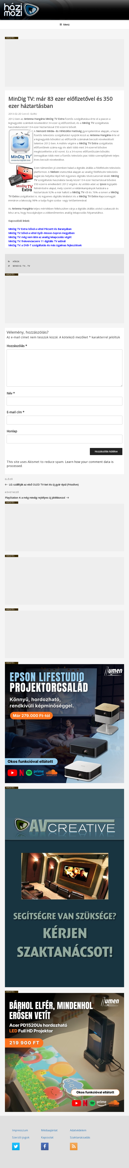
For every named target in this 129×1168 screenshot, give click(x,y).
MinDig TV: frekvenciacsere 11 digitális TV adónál (37, 241)
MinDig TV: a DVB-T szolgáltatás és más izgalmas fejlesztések (45, 245)
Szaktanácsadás (80, 1137)
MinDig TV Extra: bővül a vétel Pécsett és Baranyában (39, 229)
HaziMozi (10, 2)
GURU (33, 113)
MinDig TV (19, 266)
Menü (64, 24)
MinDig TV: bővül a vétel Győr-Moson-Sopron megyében (41, 233)
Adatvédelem (78, 1130)
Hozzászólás (17, 346)
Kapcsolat (47, 1137)
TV (28, 266)
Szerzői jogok (20, 1137)
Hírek (16, 261)
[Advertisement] (64, 63)
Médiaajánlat (49, 1130)
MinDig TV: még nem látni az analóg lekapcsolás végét (39, 237)
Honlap (12, 431)
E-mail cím (15, 412)
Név (11, 393)
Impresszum (20, 1130)
